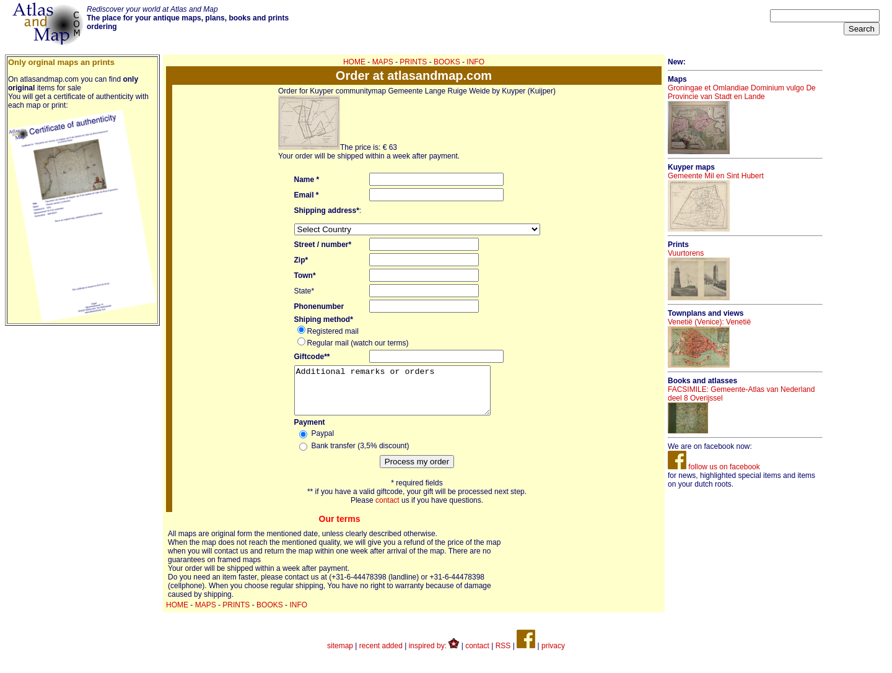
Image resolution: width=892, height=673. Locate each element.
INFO (475, 62)
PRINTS (413, 62)
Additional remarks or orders (404, 395)
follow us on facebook (714, 466)
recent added (381, 655)
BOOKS (447, 62)
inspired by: (434, 655)
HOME (354, 62)
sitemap (340, 655)
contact (387, 509)
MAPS (382, 62)
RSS (503, 655)
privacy (553, 655)
